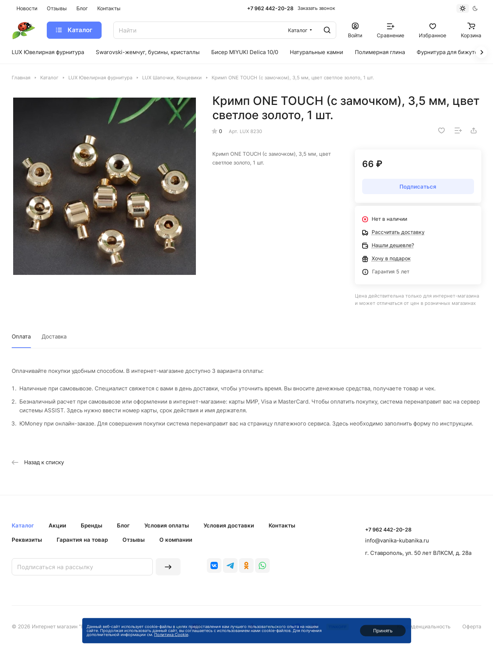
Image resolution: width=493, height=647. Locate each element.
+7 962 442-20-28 (270, 8)
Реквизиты (27, 539)
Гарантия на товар (82, 539)
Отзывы (133, 539)
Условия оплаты (166, 525)
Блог (123, 525)
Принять (382, 630)
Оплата (21, 336)
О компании (175, 539)
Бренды (91, 525)
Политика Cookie (171, 634)
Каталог (23, 525)
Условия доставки (229, 525)
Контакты (282, 525)
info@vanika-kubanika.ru (397, 540)
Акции (57, 525)
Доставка (54, 336)
